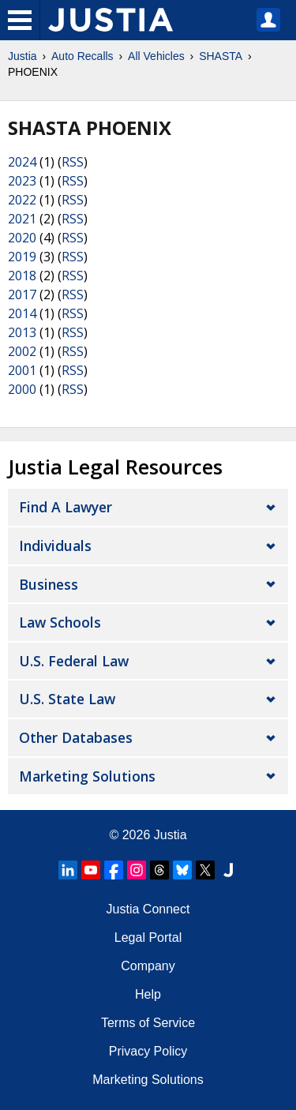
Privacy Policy (148, 1051)
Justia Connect (148, 909)
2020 (22, 237)
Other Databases (76, 737)
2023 (22, 180)
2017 (22, 294)
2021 (22, 218)
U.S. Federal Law (74, 660)
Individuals (55, 545)
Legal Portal (148, 937)
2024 (22, 162)
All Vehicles (156, 56)
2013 (22, 332)
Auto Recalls (82, 56)
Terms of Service (148, 1022)
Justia (22, 56)
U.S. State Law (67, 698)
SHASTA (220, 56)
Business (48, 584)
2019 (22, 256)
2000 (22, 389)
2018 (22, 275)
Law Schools (60, 622)
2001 (22, 370)
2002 (22, 351)
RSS (73, 162)
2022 (22, 199)
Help (148, 994)
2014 (22, 313)
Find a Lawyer (65, 506)
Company (147, 966)
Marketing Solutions (87, 776)
